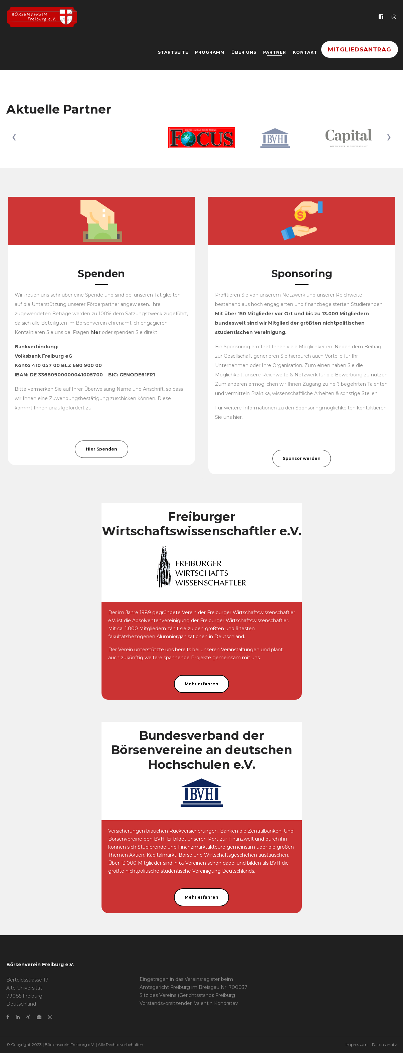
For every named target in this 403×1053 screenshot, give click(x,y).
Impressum (357, 1044)
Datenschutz (384, 1044)
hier (237, 417)
